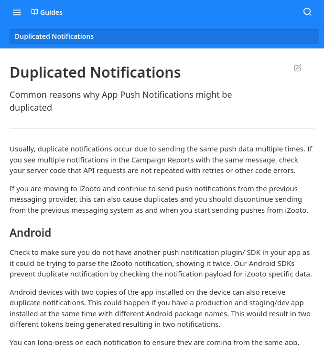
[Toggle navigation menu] (17, 12)
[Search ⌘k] (307, 12)
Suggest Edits (297, 67)
